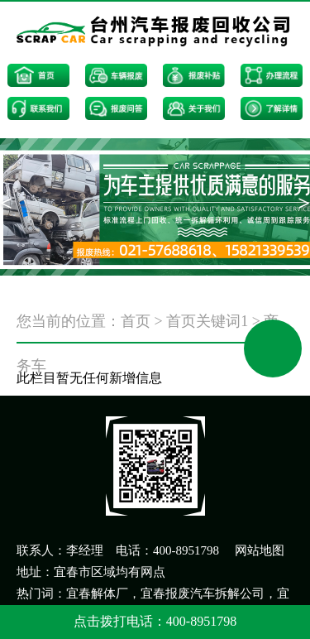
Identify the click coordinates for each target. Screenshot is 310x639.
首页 (135, 321)
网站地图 (259, 550)
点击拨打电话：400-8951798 (155, 621)
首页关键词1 (207, 321)
